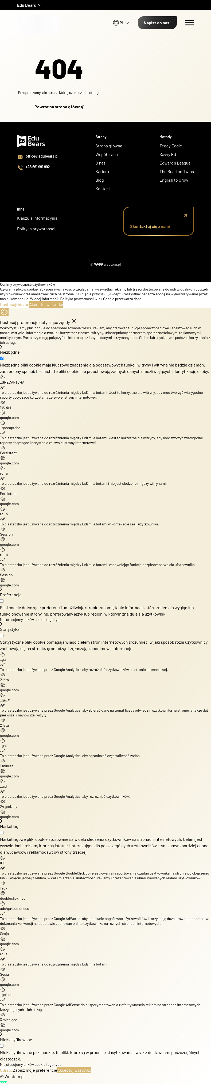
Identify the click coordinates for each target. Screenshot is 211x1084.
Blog (100, 179)
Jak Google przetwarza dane (119, 298)
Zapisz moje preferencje (35, 1069)
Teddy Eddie (170, 145)
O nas (101, 162)
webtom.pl (107, 264)
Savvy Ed (167, 154)
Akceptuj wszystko (46, 304)
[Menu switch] (189, 22)
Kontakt (103, 188)
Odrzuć (22, 304)
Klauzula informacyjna (37, 217)
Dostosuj (8, 304)
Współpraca (107, 154)
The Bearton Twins (176, 171)
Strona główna (109, 145)
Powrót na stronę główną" (59, 106)
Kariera (102, 171)
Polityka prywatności (36, 228)
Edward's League (174, 162)
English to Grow (173, 179)
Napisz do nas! (157, 22)
